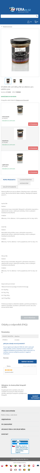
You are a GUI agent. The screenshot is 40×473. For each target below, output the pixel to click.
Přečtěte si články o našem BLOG (9, 415)
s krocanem (5, 117)
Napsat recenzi (27, 362)
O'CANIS (8, 92)
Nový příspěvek (29, 318)
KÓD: (13, 92)
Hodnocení (24, 183)
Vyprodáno (33, 124)
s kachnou (5, 141)
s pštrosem (5, 165)
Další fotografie (9, 187)
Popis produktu (9, 180)
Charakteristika (26, 180)
